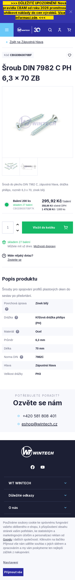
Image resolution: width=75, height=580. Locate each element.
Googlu (7, 539)
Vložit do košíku (44, 227)
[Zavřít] (71, 11)
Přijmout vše (13, 572)
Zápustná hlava (26, 42)
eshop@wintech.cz (39, 424)
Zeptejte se (14, 259)
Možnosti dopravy (45, 246)
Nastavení (10, 562)
